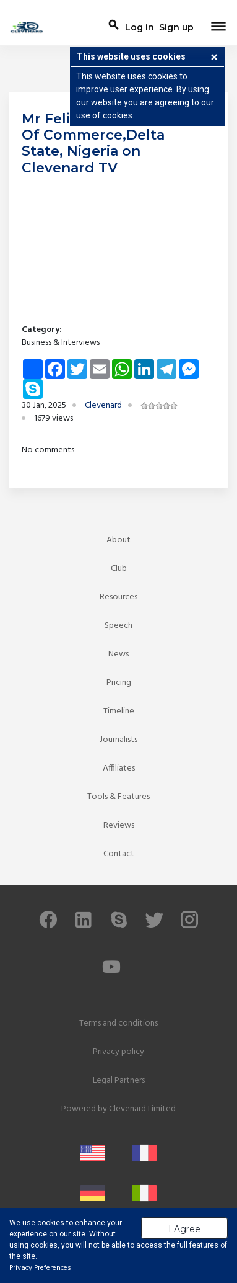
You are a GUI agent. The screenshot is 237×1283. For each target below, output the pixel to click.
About (118, 540)
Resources (118, 597)
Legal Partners (119, 1080)
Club (119, 568)
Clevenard (103, 405)
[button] (214, 58)
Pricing (118, 683)
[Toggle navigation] (218, 27)
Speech (118, 626)
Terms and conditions (118, 1023)
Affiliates (119, 768)
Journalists (118, 740)
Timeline (118, 711)
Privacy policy (118, 1052)
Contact (118, 854)
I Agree (184, 1229)
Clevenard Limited (142, 1109)
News (118, 654)
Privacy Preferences (40, 1268)
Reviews (118, 825)
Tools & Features (118, 797)
